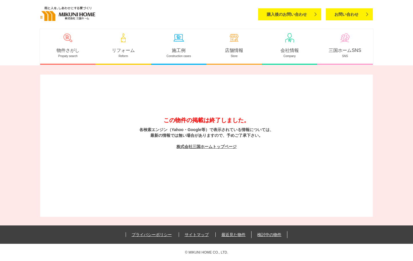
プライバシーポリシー (152, 234)
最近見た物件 (233, 234)
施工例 (179, 50)
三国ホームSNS (345, 50)
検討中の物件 (269, 234)
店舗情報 (234, 50)
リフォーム (123, 50)
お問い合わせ (346, 14)
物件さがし (68, 50)
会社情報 (289, 50)
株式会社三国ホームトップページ (206, 146)
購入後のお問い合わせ (287, 14)
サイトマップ (197, 234)
